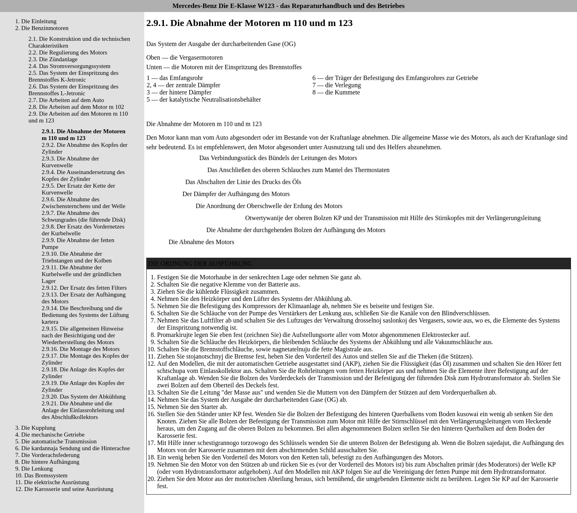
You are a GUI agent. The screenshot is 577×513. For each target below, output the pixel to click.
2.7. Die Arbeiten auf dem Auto (66, 100)
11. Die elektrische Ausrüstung (52, 482)
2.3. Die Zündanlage (52, 59)
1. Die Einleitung (35, 21)
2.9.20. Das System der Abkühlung (84, 396)
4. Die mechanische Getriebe (50, 434)
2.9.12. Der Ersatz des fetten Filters (84, 288)
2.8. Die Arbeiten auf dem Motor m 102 (76, 107)
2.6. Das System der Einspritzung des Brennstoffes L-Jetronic (73, 89)
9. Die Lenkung (34, 468)
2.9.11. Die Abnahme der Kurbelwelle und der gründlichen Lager (81, 274)
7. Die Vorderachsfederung (47, 455)
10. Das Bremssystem (41, 475)
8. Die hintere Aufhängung (47, 462)
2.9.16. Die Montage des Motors (81, 349)
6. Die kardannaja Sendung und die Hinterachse (72, 448)
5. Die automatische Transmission (56, 441)
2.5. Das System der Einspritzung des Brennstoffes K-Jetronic (73, 76)
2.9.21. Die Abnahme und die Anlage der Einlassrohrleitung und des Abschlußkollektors (83, 410)
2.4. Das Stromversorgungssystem (69, 66)
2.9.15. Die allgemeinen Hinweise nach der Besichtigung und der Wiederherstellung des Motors (82, 335)
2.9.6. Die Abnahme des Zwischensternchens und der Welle (83, 202)
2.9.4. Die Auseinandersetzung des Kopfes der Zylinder (83, 175)
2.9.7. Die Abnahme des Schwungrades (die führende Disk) (83, 216)
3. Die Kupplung (35, 428)
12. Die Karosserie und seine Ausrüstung (64, 489)
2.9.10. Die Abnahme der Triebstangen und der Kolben (77, 257)
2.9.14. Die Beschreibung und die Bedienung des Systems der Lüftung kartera (85, 315)
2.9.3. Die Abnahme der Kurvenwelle (70, 161)
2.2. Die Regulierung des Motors (67, 52)
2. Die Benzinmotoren (42, 28)
